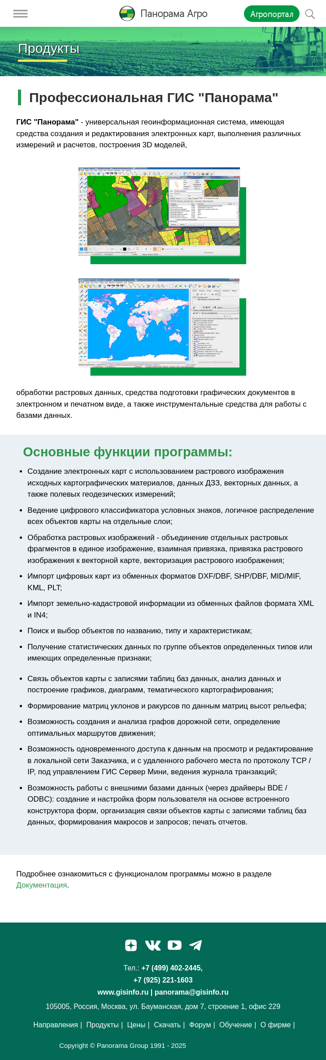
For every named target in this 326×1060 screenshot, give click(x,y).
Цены (136, 1025)
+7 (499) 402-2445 (170, 968)
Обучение (235, 1025)
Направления (55, 1025)
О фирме (276, 1025)
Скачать (167, 1025)
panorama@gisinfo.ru (192, 992)
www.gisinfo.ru (122, 992)
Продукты (103, 1025)
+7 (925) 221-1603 (162, 980)
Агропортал (271, 13)
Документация (41, 885)
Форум (200, 1025)
